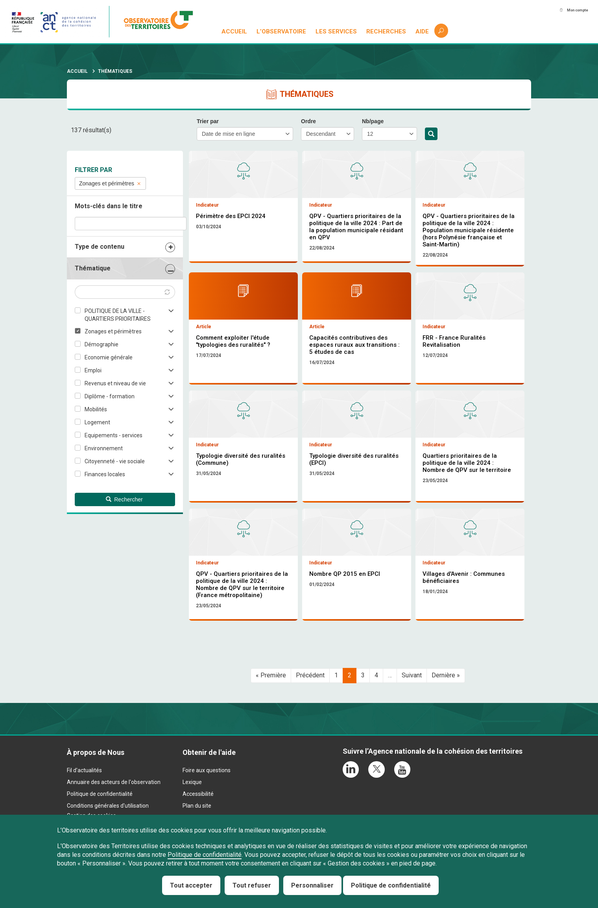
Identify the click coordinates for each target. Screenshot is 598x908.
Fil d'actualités (84, 813)
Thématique (93, 268)
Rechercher (431, 134)
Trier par (208, 121)
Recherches (386, 31)
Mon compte (570, 10)
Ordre (308, 121)
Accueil (235, 31)
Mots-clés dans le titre (108, 206)
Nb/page (373, 121)
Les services (337, 31)
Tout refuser (252, 885)
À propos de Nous (95, 795)
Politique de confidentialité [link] (391, 885)
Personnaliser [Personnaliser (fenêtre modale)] (312, 885)
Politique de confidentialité (205, 854)
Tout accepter (191, 885)
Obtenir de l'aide (209, 795)
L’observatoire (282, 31)
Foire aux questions (207, 813)
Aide (422, 31)
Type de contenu (99, 246)
